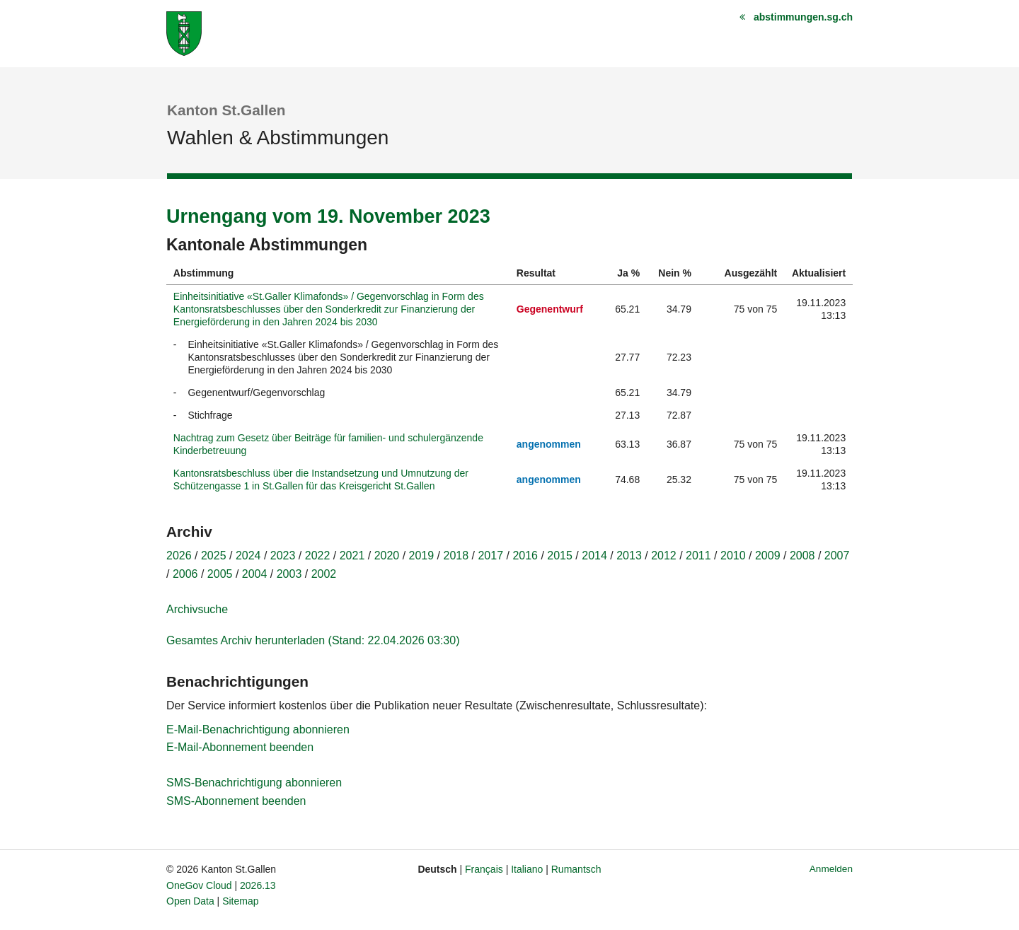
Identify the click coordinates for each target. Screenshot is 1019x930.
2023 (283, 556)
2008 (802, 556)
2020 (387, 556)
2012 (664, 556)
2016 (525, 556)
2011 (698, 556)
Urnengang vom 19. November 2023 (328, 216)
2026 (179, 556)
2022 (317, 556)
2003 (289, 574)
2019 (421, 556)
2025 (213, 556)
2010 (733, 556)
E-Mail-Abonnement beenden (239, 747)
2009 (768, 556)
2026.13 (258, 885)
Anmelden (831, 869)
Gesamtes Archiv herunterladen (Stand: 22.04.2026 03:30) (312, 640)
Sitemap (240, 901)
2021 (352, 556)
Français (484, 869)
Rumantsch (576, 869)
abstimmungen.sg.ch (803, 17)
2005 (220, 574)
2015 (559, 556)
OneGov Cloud (199, 885)
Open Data (190, 901)
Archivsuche (197, 609)
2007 (837, 556)
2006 (185, 574)
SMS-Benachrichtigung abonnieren (254, 783)
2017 (490, 556)
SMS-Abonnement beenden (236, 801)
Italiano (527, 869)
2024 (248, 556)
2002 (324, 574)
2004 (254, 574)
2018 (456, 556)
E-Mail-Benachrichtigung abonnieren (258, 729)
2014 (594, 556)
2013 (629, 556)
